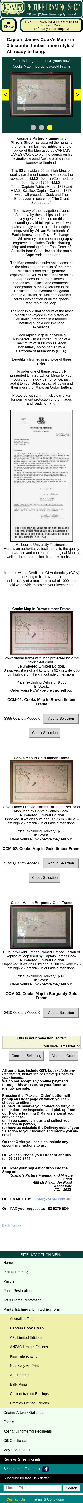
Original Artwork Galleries (23, 1412)
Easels (8, 1422)
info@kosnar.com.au (53, 1199)
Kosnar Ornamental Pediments (27, 1431)
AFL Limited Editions (26, 1337)
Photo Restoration (17, 1291)
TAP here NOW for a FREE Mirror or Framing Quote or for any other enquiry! (51, 25)
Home (8, 1263)
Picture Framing (15, 1272)
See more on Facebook (26, 1469)
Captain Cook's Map (27, 1328)
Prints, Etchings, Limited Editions (31, 1309)
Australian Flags (22, 1319)
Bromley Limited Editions (29, 1403)
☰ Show (9, 25)
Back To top (11, 1225)
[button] (71, 1488)
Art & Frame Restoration (22, 1300)
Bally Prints (19, 1384)
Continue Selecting (26, 1056)
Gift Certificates (15, 1441)
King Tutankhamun (24, 1356)
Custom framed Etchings (29, 1394)
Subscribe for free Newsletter (26, 1478)
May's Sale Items (16, 1450)
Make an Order (63, 1056)
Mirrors (8, 1281)
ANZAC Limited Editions (29, 1347)
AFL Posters (19, 1375)
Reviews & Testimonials (22, 1459)
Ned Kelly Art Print (24, 1366)
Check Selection (45, 733)
